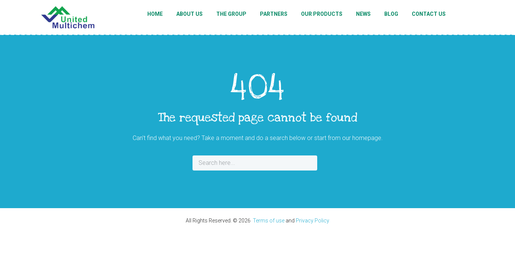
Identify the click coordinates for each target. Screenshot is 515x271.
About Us (189, 14)
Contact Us (429, 14)
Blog (391, 14)
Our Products (321, 14)
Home (155, 14)
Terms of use (268, 221)
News (363, 14)
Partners (273, 14)
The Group (231, 14)
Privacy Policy (312, 221)
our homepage (361, 138)
